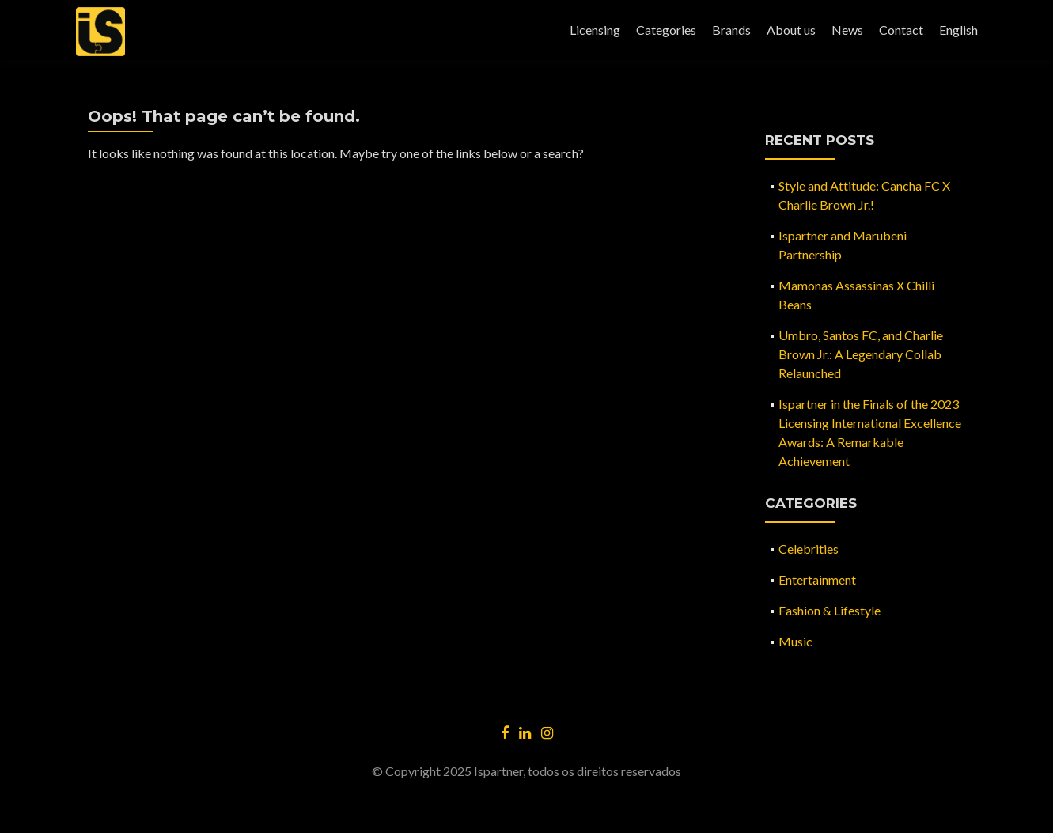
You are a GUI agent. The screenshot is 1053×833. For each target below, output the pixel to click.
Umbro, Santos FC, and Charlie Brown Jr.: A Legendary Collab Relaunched (860, 354)
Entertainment (817, 579)
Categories (666, 29)
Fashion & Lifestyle (829, 610)
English (958, 29)
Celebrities (808, 548)
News (847, 29)
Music (795, 641)
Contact (901, 29)
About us (791, 29)
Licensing (595, 29)
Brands (731, 29)
